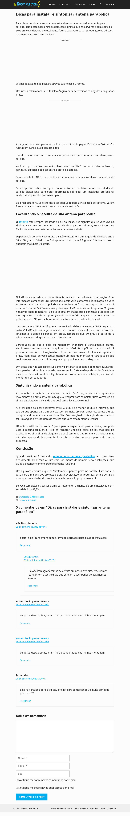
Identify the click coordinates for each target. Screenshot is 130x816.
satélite (23, 222)
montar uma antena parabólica (74, 456)
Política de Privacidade (61, 808)
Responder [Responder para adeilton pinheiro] (25, 545)
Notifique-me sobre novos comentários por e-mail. (47, 780)
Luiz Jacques (31, 556)
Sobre (92, 4)
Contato (66, 4)
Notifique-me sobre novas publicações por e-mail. (46, 787)
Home (52, 4)
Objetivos (80, 4)
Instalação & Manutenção (31, 496)
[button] (101, 4)
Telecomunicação (27, 500)
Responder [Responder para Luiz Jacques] (33, 585)
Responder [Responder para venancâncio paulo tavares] (25, 623)
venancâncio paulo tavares (32, 638)
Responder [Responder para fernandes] (25, 700)
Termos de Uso (81, 808)
